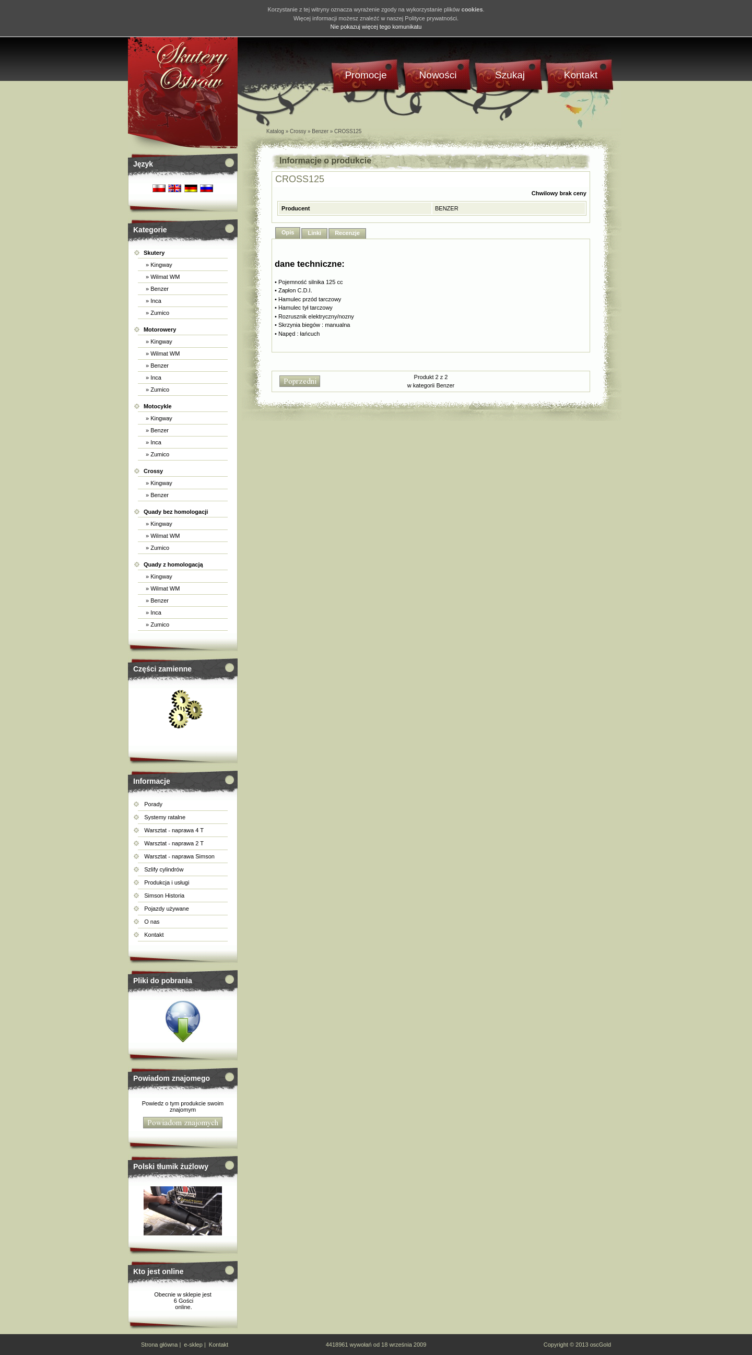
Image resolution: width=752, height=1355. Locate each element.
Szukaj (510, 74)
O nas (151, 921)
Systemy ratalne (164, 817)
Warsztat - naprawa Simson (179, 856)
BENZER (447, 208)
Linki (314, 233)
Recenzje (347, 233)
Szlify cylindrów (163, 869)
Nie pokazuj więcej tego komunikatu (376, 26)
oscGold (600, 1344)
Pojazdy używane (166, 908)
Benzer (320, 131)
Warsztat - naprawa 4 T (174, 830)
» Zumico (156, 313)
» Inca (152, 301)
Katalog (275, 131)
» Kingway (158, 265)
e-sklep (193, 1344)
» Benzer (156, 289)
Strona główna (159, 1344)
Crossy (298, 131)
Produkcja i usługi (166, 882)
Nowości (438, 74)
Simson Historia (164, 895)
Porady (153, 804)
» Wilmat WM (162, 277)
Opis (287, 232)
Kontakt (153, 935)
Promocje (365, 74)
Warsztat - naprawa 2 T (174, 843)
